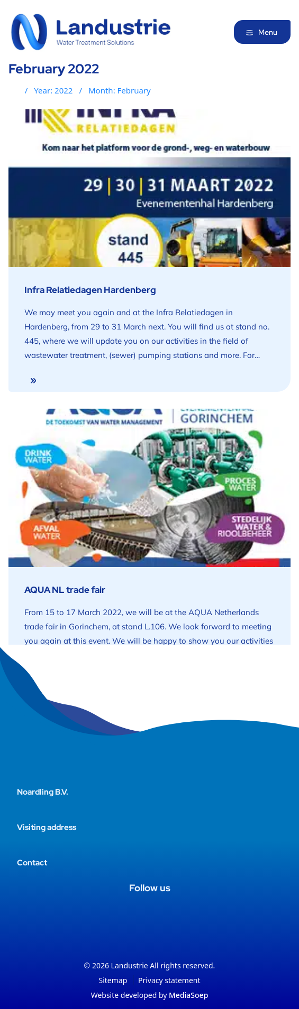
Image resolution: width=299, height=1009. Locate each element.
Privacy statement (169, 980)
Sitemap (112, 980)
